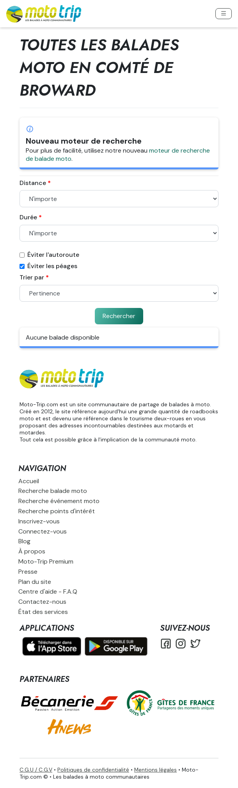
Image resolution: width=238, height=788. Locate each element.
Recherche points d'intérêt (56, 511)
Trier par (32, 277)
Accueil (28, 481)
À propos (31, 551)
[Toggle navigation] (223, 13)
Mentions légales (155, 769)
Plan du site (34, 582)
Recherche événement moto (58, 501)
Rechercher (119, 316)
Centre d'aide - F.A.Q (47, 591)
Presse (27, 571)
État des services (43, 612)
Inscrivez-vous (39, 521)
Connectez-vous (42, 531)
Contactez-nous (42, 602)
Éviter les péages (48, 266)
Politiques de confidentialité (93, 769)
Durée (28, 217)
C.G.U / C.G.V (36, 769)
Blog (24, 541)
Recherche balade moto (52, 491)
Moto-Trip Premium (45, 561)
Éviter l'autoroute (49, 255)
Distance (33, 183)
